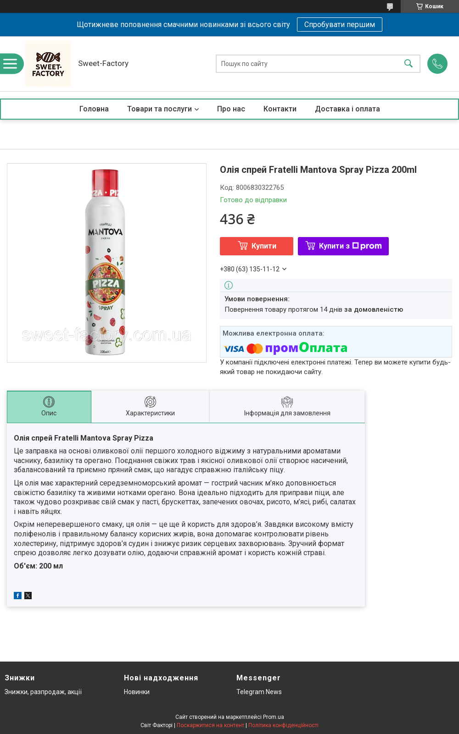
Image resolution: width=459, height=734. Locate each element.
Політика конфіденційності (283, 725)
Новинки (137, 691)
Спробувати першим (339, 24)
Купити (264, 246)
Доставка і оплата (347, 109)
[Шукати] (408, 63)
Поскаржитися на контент (210, 725)
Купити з (350, 246)
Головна (94, 109)
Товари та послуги (159, 109)
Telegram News (259, 691)
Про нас (231, 109)
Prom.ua (273, 717)
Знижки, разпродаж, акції (43, 691)
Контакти (280, 109)
